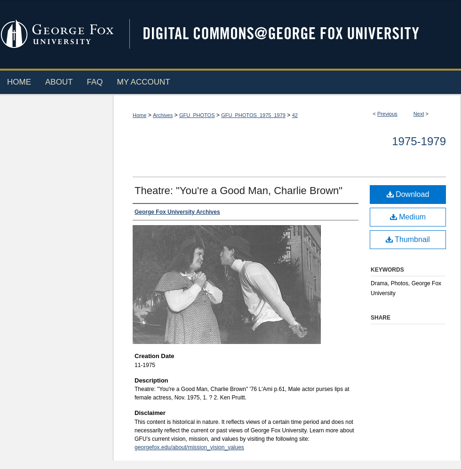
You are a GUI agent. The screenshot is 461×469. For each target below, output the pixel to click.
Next (418, 114)
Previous (387, 114)
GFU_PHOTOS (197, 115)
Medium (408, 217)
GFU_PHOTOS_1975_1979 (253, 115)
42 (295, 115)
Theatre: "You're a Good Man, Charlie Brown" (238, 190)
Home (139, 115)
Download (408, 194)
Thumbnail (408, 239)
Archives (163, 115)
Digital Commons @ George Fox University (289, 34)
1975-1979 (419, 141)
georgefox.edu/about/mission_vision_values (189, 447)
